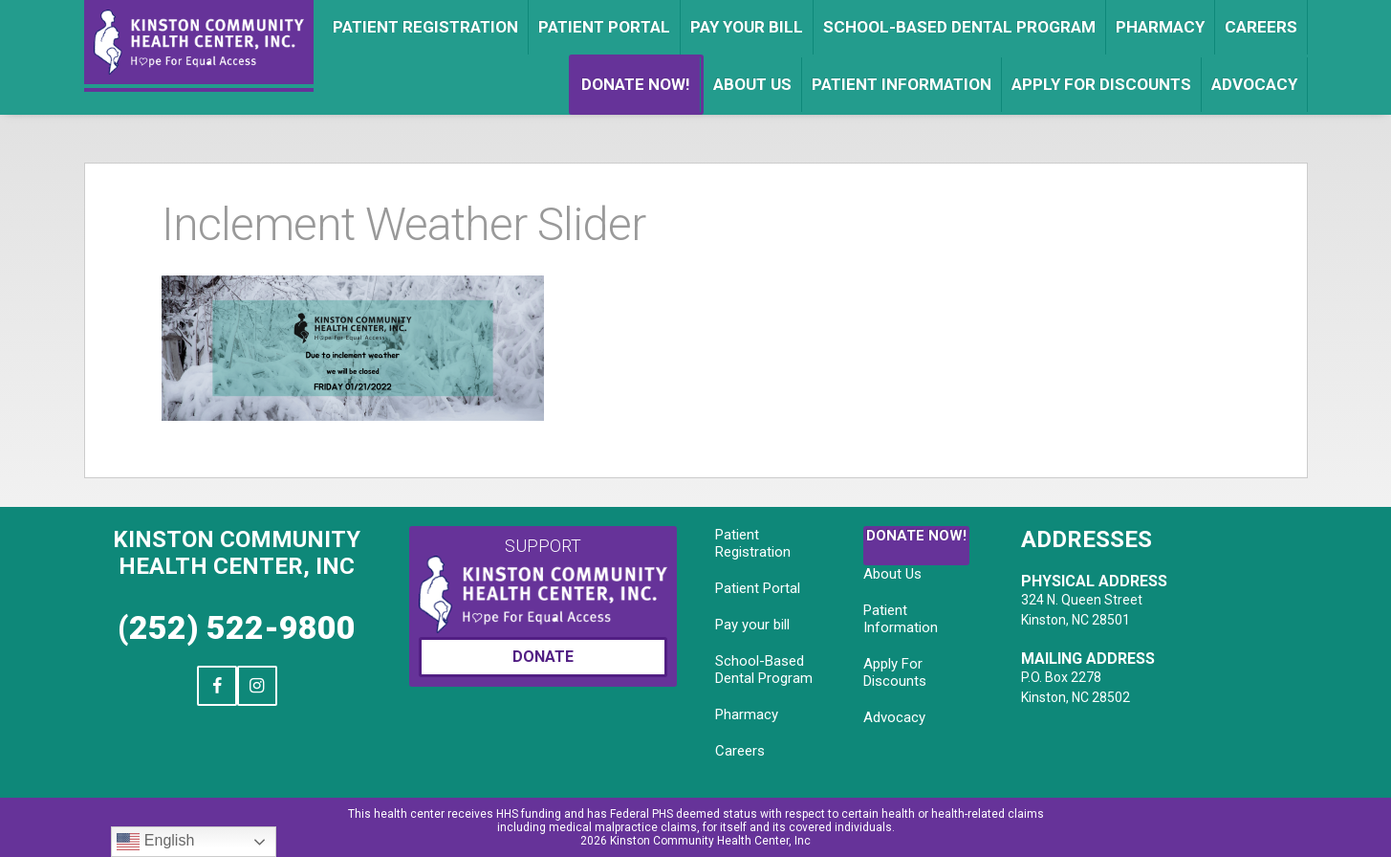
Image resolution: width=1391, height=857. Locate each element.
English (155, 841)
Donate (543, 657)
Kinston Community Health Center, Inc (236, 553)
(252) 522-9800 (237, 627)
